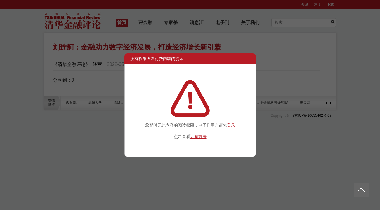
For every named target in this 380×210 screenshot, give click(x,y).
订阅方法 (198, 136)
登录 (231, 125)
